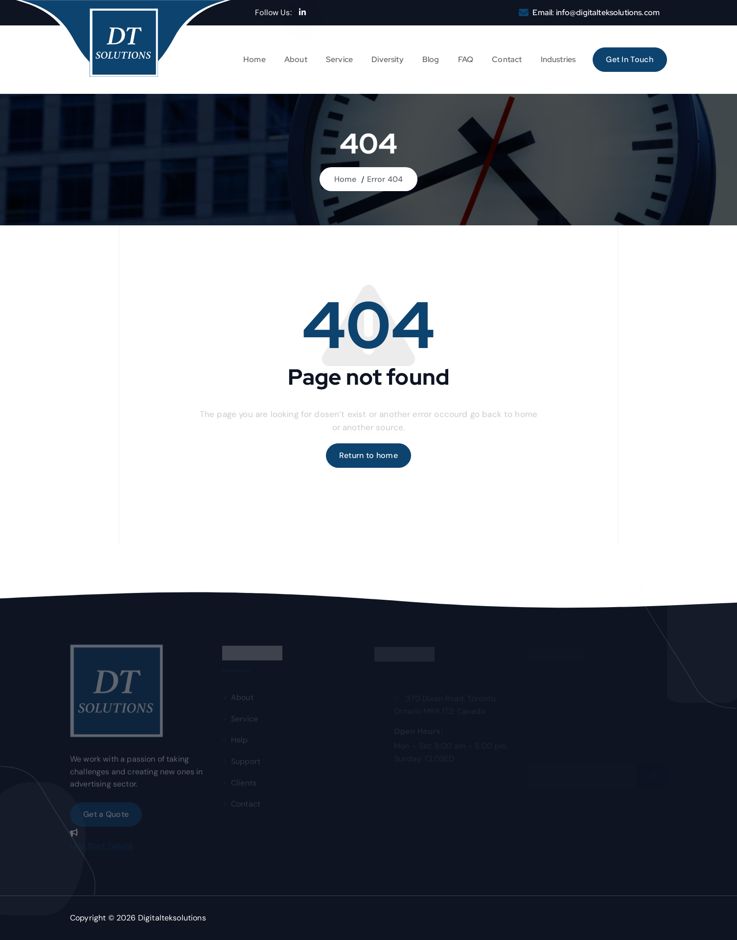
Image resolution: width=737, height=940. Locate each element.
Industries (558, 59)
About (295, 59)
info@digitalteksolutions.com (608, 12)
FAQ (465, 59)
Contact (507, 59)
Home (254, 59)
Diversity (387, 59)
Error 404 (385, 179)
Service (339, 59)
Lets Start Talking (101, 848)
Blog (430, 59)
